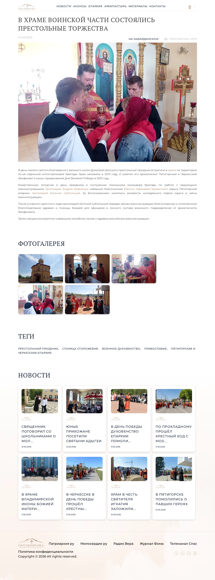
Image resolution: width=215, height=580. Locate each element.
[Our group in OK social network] (195, 554)
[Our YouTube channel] (189, 554)
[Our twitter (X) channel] (183, 554)
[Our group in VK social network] (176, 554)
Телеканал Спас (183, 544)
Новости (64, 6)
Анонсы (80, 6)
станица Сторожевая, (80, 348)
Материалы (137, 6)
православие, (156, 348)
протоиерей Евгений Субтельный (56, 193)
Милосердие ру (93, 544)
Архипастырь (115, 6)
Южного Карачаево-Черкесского (146, 189)
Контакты (157, 6)
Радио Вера (123, 544)
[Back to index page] (27, 9)
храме (172, 170)
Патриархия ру (61, 544)
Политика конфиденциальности (45, 552)
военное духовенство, (122, 348)
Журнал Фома (152, 544)
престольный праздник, (39, 348)
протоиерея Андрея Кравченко (66, 189)
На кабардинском (143, 39)
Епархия (95, 6)
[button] (40, 268)
